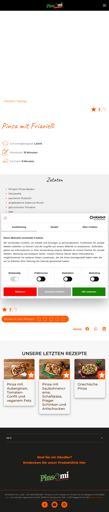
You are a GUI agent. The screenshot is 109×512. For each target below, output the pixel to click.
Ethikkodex (58, 500)
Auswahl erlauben (54, 291)
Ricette (10, 101)
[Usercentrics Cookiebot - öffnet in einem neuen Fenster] (92, 218)
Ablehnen (20, 291)
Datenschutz (96, 497)
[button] (87, 328)
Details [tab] (54, 227)
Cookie (48, 500)
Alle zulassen (89, 291)
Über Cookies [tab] (89, 227)
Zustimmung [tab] (19, 227)
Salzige (22, 101)
